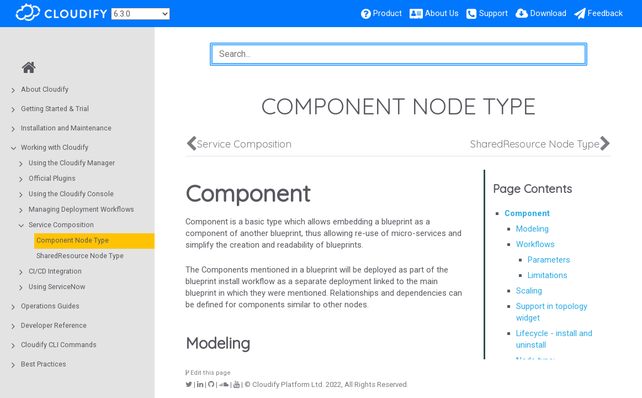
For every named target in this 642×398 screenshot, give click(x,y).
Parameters (549, 260)
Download (548, 13)
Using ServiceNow (57, 286)
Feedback (605, 13)
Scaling (529, 291)
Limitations (547, 275)
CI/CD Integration (55, 271)
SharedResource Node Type (80, 256)
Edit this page (208, 372)
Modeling (532, 229)
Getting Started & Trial (55, 108)
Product (387, 13)
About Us (442, 13)
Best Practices (43, 364)
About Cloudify (44, 89)
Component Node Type (72, 240)
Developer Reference (54, 325)
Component (527, 213)
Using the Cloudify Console (71, 194)
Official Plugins (52, 178)
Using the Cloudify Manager (72, 163)
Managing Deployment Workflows (81, 209)
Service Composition (61, 225)
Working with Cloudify (54, 147)
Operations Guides (50, 306)
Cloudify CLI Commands (59, 345)
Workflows (535, 244)
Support (493, 13)
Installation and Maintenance (66, 128)
